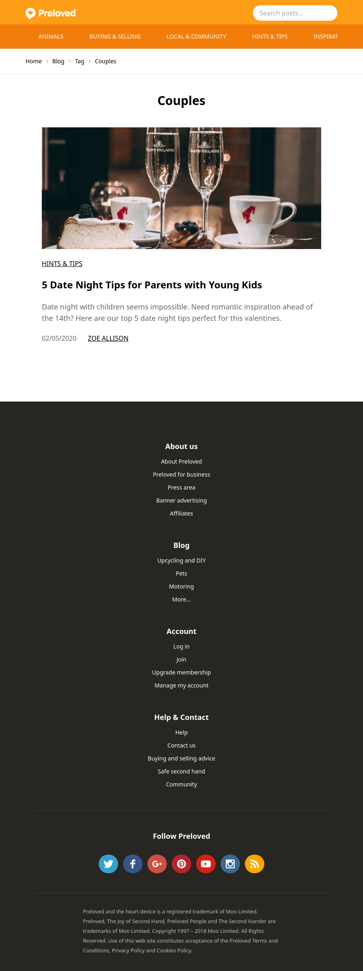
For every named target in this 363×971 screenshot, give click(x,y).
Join (182, 659)
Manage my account (181, 685)
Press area (181, 487)
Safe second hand (181, 771)
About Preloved (181, 461)
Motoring (181, 586)
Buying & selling (114, 36)
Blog (58, 61)
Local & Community (196, 36)
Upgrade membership (181, 672)
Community (181, 784)
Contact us (181, 745)
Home (34, 61)
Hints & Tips (269, 36)
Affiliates (181, 513)
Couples (106, 61)
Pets (181, 573)
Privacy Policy (128, 950)
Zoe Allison (108, 338)
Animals (51, 36)
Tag (79, 61)
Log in (181, 646)
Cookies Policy (174, 950)
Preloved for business (181, 474)
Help (181, 732)
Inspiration (331, 36)
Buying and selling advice (181, 758)
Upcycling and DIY (181, 560)
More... (181, 599)
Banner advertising (181, 500)
